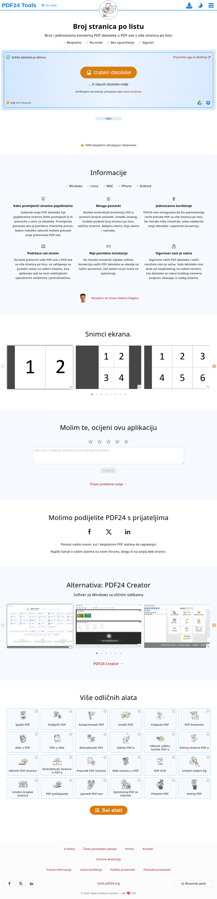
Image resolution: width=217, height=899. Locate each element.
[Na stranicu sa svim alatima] (49, 5)
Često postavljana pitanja (100, 849)
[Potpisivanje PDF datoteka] (160, 719)
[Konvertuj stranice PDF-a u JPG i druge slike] (57, 742)
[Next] (214, 366)
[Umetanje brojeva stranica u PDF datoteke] (23, 788)
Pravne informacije (58, 869)
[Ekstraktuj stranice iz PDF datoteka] (57, 765)
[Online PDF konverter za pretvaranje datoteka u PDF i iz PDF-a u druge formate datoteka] (194, 719)
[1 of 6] (97, 653)
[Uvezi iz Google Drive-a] (199, 102)
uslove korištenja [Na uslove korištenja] (132, 91)
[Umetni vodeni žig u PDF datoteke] (194, 765)
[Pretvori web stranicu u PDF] (126, 765)
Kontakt (148, 849)
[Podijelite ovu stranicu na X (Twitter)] (108, 532)
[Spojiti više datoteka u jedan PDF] (23, 719)
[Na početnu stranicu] (19, 5)
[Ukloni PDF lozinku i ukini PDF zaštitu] (160, 742)
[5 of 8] (111, 394)
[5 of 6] (115, 653)
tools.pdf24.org (108, 883)
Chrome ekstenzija (108, 859)
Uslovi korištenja (91, 869)
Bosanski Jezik (195, 883)
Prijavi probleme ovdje (106, 484)
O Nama (69, 849)
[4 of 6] (111, 653)
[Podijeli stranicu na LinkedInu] (127, 532)
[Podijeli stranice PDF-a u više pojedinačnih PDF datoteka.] (57, 719)
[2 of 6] (101, 653)
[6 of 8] (115, 394)
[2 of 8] (97, 394)
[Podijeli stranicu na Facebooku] (89, 532)
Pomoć (129, 849)
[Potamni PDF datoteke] (160, 788)
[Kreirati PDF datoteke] (194, 788)
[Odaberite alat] (211, 5)
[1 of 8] (92, 394)
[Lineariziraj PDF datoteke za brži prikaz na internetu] (126, 788)
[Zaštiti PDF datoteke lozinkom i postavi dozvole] (126, 742)
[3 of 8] (101, 394)
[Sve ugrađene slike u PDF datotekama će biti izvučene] (91, 742)
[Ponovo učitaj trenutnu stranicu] (108, 10)
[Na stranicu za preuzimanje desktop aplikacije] (189, 5)
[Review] (108, 455)
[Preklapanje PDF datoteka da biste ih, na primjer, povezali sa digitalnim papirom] (57, 788)
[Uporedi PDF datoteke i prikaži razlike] (91, 788)
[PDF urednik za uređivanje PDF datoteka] (126, 719)
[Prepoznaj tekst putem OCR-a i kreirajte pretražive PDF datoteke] (160, 765)
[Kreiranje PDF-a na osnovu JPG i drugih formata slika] (23, 742)
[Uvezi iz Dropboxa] (208, 102)
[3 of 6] (106, 653)
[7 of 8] (120, 394)
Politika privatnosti (122, 869)
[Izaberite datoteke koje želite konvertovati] (108, 72)
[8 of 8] (125, 394)
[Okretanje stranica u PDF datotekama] (194, 742)
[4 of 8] (106, 394)
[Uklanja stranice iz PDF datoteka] (23, 765)
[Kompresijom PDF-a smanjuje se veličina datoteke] (91, 719)
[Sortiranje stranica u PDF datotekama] (91, 765)
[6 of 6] (120, 653)
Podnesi (108, 470)
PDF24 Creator (106, 663)
